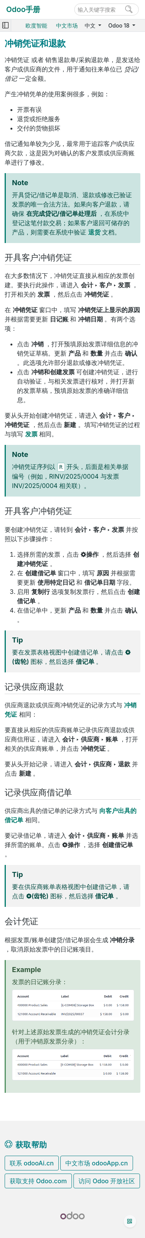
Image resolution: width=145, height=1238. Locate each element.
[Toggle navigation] (5, 25)
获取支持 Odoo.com (38, 1181)
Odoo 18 (119, 25)
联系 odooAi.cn (32, 1163)
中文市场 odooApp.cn (96, 1163)
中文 (91, 25)
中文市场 (67, 25)
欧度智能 (36, 25)
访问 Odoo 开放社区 (106, 1181)
